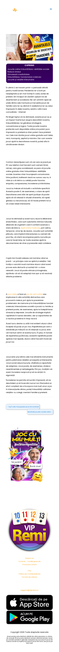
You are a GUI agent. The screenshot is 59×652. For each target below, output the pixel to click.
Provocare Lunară (29, 564)
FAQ (29, 571)
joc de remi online (34, 294)
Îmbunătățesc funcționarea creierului (24, 77)
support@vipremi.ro (29, 590)
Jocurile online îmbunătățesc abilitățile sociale (28, 69)
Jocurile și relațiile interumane (20, 79)
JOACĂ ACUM (29, 419)
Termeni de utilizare (29, 577)
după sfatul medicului (30, 228)
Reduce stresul (14, 71)
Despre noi (29, 558)
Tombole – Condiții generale (29, 561)
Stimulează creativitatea (18, 74)
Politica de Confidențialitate (29, 574)
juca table (12, 294)
